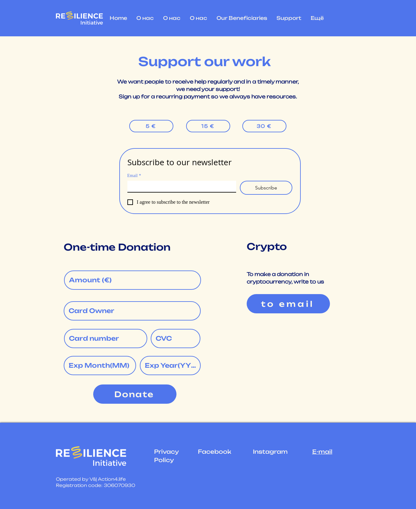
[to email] (288, 303)
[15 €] (208, 126)
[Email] (180, 186)
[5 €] (151, 126)
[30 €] (264, 126)
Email (134, 175)
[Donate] (134, 394)
